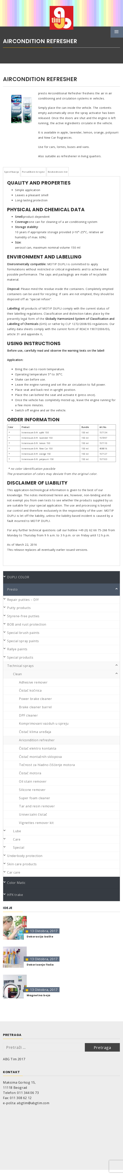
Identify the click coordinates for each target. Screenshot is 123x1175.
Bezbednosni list (58, 171)
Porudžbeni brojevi (33, 171)
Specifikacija (11, 171)
